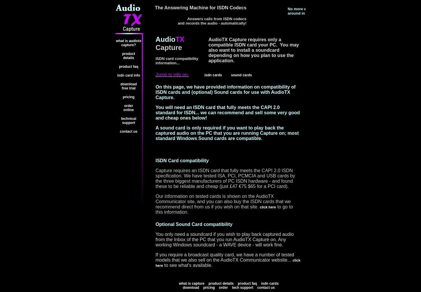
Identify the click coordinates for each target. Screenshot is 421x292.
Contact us (128, 131)
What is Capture (191, 283)
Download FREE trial (128, 86)
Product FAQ (128, 67)
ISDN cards (270, 283)
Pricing (128, 97)
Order (223, 288)
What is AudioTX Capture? (129, 43)
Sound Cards (241, 75)
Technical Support (128, 121)
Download (191, 288)
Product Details (128, 56)
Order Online (128, 108)
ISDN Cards (213, 75)
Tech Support (242, 288)
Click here (268, 207)
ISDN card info (128, 75)
